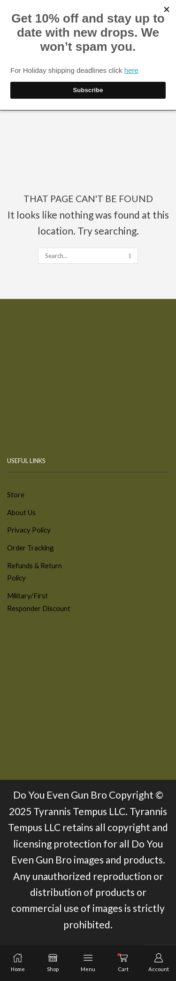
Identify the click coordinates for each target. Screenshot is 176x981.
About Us (21, 512)
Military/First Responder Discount (38, 601)
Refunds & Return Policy (34, 571)
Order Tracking (30, 547)
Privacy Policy (29, 530)
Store (15, 494)
